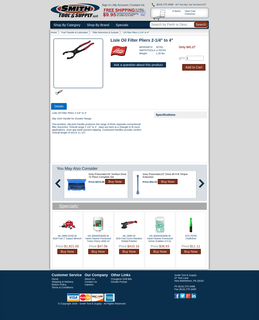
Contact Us (137, 5)
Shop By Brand (98, 25)
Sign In (106, 5)
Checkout (190, 13)
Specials (122, 25)
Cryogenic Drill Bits (121, 278)
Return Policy (59, 284)
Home (54, 32)
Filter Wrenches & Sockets (106, 32)
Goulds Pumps (119, 281)
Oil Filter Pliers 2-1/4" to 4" (136, 32)
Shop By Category (67, 25)
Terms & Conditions (62, 287)
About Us (90, 278)
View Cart (190, 11)
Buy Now (115, 181)
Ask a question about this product (138, 65)
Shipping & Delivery (62, 281)
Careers (89, 284)
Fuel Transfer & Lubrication (74, 32)
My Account (120, 5)
